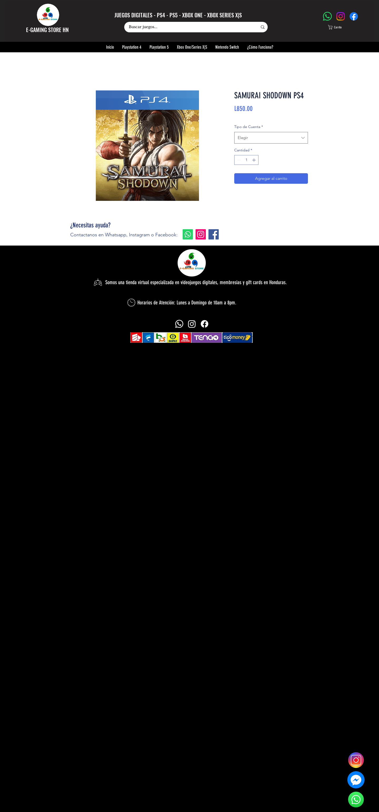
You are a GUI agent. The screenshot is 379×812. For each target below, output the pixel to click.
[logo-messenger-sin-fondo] (356, 779)
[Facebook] (353, 16)
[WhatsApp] (327, 16)
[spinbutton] (246, 160)
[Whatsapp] (188, 234)
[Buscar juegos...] (189, 27)
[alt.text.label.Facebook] (205, 324)
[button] (340, 27)
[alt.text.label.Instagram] (192, 324)
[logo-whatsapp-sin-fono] (356, 799)
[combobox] (271, 138)
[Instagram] (340, 16)
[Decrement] (238, 160)
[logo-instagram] (356, 760)
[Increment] (254, 160)
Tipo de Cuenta (248, 126)
